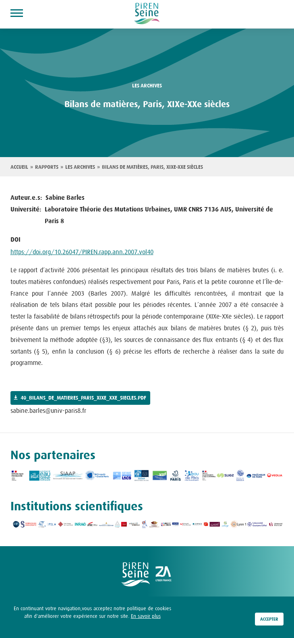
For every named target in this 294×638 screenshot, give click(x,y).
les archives (147, 85)
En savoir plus (146, 617)
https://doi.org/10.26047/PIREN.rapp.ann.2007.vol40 (81, 251)
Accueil (19, 167)
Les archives (80, 167)
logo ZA (164, 574)
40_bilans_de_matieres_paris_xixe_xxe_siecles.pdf (83, 398)
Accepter (269, 620)
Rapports (46, 167)
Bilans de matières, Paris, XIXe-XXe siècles (152, 167)
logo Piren (135, 574)
